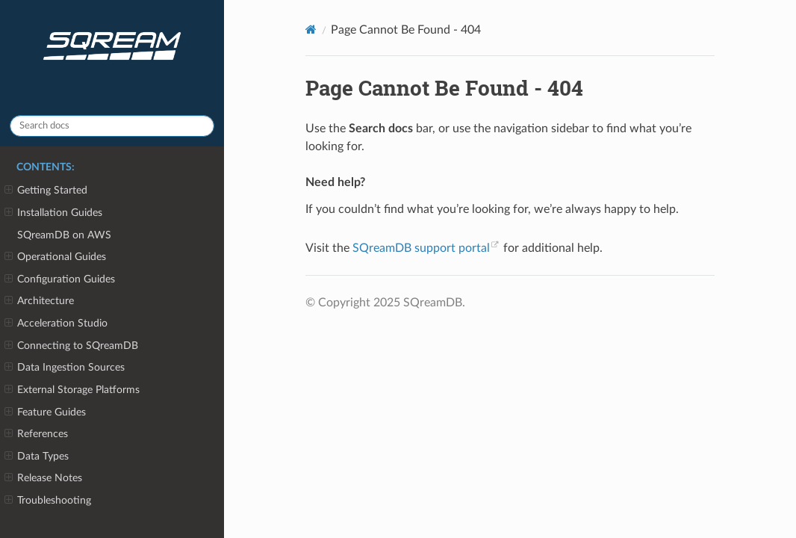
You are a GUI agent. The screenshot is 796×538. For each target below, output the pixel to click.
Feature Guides (45, 412)
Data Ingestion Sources (64, 367)
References (36, 434)
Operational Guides (55, 257)
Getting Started (45, 190)
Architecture (39, 301)
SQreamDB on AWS (64, 235)
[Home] (311, 29)
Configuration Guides (59, 279)
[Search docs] (112, 126)
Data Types (36, 456)
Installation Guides (53, 213)
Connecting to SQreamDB (71, 346)
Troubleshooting (47, 500)
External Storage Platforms (72, 390)
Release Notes (43, 478)
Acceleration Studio (56, 323)
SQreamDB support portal (421, 248)
